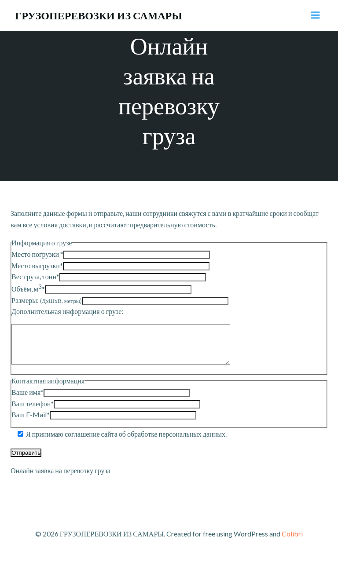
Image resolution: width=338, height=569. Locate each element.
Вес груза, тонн (35, 276)
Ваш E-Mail (30, 422)
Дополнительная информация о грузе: (67, 311)
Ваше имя (27, 400)
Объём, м (28, 288)
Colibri (292, 541)
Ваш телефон (32, 411)
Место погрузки (37, 254)
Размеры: (46, 300)
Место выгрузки (37, 265)
